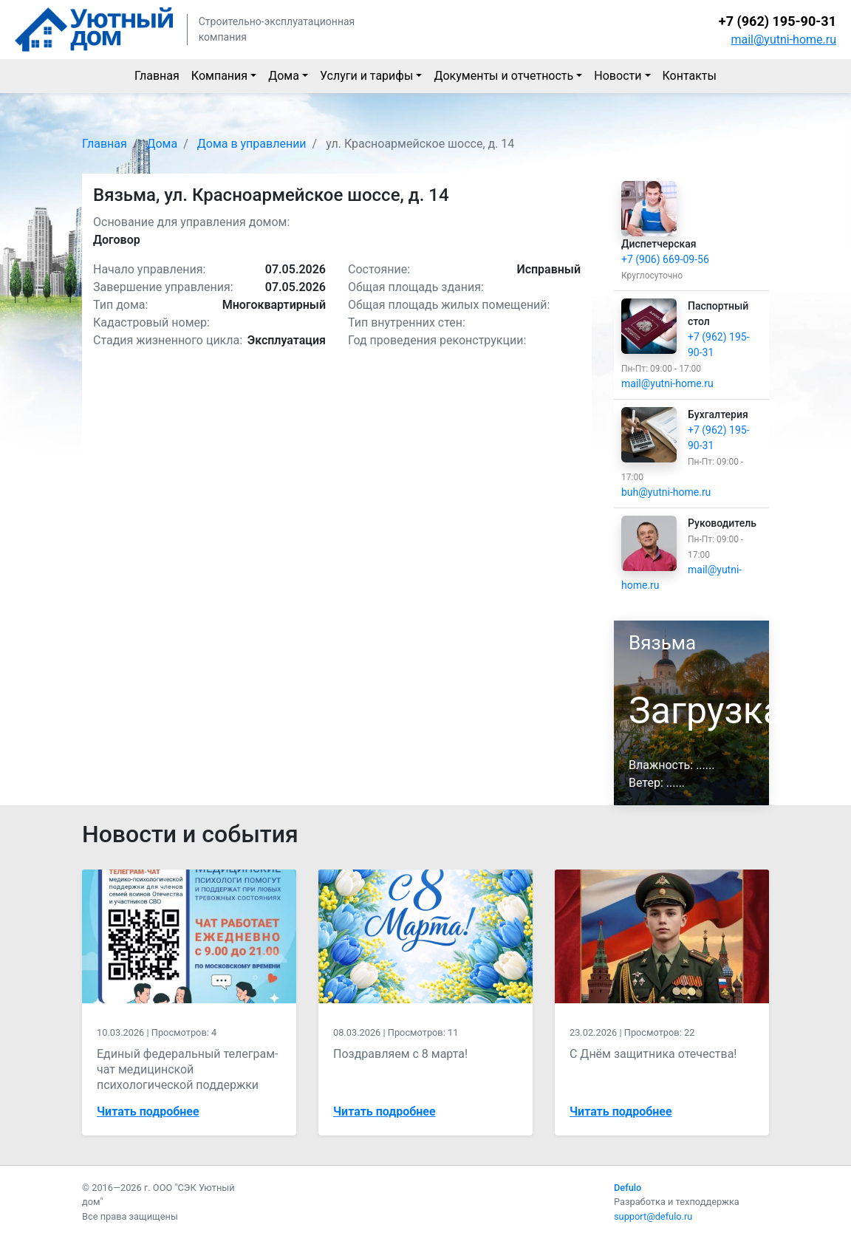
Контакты (690, 76)
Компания (219, 76)
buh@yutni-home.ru (666, 492)
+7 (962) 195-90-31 (777, 21)
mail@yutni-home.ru (783, 40)
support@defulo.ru (653, 1216)
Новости (617, 76)
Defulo (627, 1187)
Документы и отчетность (503, 76)
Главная (157, 76)
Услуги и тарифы (366, 76)
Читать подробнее (148, 1111)
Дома (283, 76)
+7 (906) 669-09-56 (665, 259)
